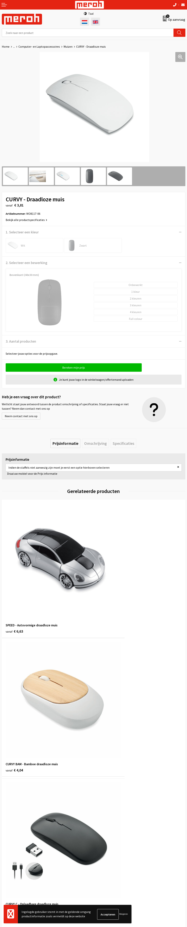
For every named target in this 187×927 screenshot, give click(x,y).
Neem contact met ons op (21, 416)
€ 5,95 (106, 708)
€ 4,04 (106, 600)
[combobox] (88, 33)
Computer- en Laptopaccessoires (39, 46)
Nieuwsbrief (102, 779)
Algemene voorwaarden (110, 841)
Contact (7, 841)
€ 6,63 (14, 600)
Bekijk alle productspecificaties (26, 220)
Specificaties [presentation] (123, 443)
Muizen (68, 46)
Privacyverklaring (106, 857)
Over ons (100, 773)
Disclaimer (102, 863)
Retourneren (10, 846)
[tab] (65, 443)
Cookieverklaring (106, 852)
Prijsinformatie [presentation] (65, 443)
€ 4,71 (14, 708)
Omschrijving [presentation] (95, 443)
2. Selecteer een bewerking (26, 262)
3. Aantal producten (21, 341)
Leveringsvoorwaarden (109, 846)
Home (5, 46)
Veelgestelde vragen (108, 784)
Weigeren (123, 914)
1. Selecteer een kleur (22, 232)
